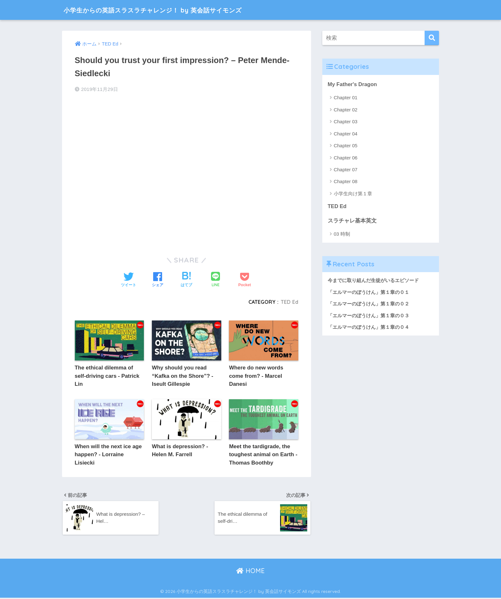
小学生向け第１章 (353, 193)
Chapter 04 (345, 133)
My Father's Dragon (353, 84)
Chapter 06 (345, 157)
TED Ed (289, 302)
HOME (250, 572)
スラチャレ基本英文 (352, 221)
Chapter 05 (345, 145)
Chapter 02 (345, 109)
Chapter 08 (345, 181)
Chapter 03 (345, 122)
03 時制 (342, 234)
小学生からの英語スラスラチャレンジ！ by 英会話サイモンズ (173, 9)
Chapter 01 (345, 98)
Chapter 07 (345, 169)
